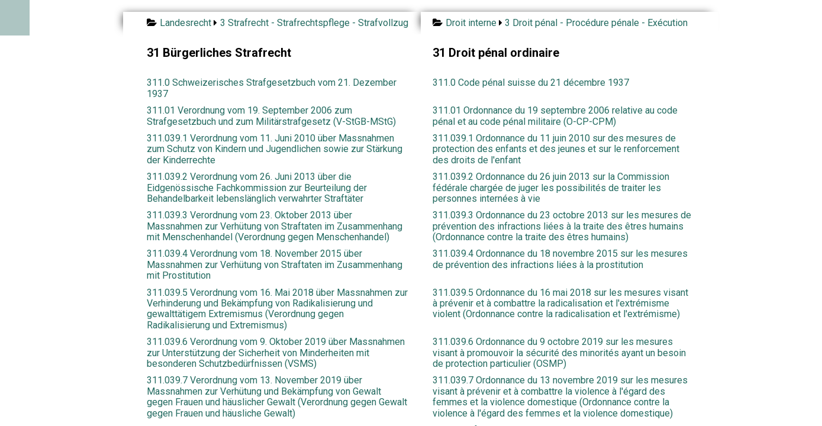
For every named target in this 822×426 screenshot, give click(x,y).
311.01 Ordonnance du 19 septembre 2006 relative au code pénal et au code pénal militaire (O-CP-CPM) (555, 116)
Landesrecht (185, 22)
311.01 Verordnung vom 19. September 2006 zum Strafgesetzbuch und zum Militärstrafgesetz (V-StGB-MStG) (271, 116)
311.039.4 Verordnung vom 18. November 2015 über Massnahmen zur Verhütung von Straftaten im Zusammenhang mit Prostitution (274, 264)
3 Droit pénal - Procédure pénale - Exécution (596, 22)
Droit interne (471, 22)
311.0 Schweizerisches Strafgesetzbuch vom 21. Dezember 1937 (272, 88)
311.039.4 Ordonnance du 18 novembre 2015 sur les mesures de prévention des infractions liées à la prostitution (560, 259)
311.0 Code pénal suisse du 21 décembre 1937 (531, 82)
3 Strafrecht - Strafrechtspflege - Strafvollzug (314, 22)
